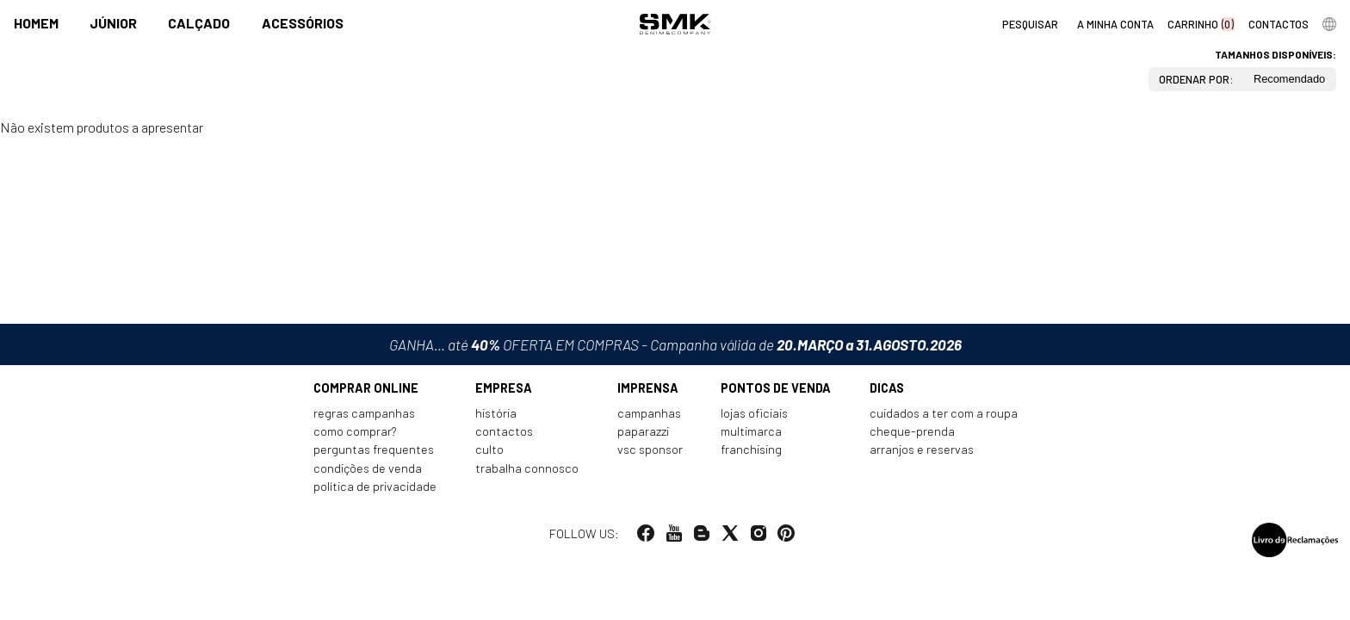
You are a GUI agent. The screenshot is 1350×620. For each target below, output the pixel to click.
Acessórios (303, 23)
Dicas (887, 391)
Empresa (503, 391)
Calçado (199, 23)
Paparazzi (643, 434)
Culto (489, 452)
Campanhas (649, 416)
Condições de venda (367, 471)
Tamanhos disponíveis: (1275, 54)
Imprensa (647, 391)
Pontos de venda (776, 391)
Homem (36, 23)
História (496, 416)
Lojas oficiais (754, 416)
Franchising (751, 452)
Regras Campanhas (364, 416)
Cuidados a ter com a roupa (944, 416)
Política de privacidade (375, 489)
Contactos (504, 434)
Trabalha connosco (527, 471)
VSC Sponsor (650, 452)
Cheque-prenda (912, 434)
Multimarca (751, 434)
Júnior (113, 23)
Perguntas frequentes (373, 452)
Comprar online (365, 391)
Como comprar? (355, 434)
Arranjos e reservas (922, 452)
